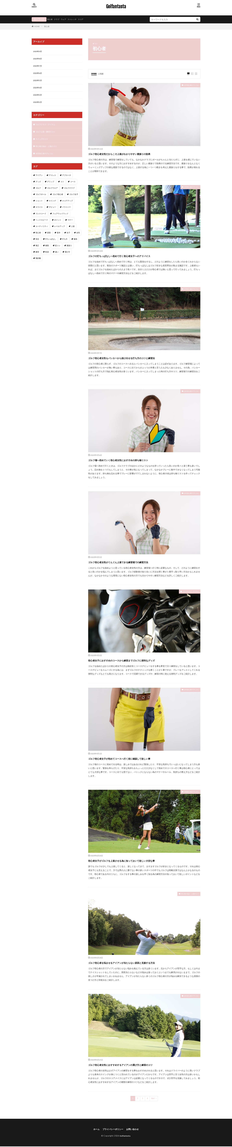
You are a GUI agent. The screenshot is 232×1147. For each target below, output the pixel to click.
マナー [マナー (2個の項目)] (70, 226)
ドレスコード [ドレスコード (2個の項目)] (41, 219)
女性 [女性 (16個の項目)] (78, 238)
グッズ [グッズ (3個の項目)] (38, 187)
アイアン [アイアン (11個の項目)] (39, 181)
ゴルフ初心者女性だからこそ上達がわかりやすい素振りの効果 (139, 153)
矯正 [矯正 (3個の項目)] (37, 251)
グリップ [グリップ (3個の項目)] (50, 187)
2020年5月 (38, 82)
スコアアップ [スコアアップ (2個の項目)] (67, 206)
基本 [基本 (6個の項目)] (58, 238)
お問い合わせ (134, 1129)
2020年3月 (38, 98)
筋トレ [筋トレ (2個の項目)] (57, 251)
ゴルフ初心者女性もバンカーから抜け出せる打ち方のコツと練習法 (142, 358)
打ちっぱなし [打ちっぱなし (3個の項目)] (50, 245)
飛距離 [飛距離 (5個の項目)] (38, 264)
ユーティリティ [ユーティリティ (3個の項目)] (42, 232)
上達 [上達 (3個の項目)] (73, 232)
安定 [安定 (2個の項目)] (37, 245)
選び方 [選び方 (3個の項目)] (67, 257)
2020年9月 (38, 51)
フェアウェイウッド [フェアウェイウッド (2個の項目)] (60, 219)
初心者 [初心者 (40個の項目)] (38, 238)
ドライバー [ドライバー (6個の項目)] (66, 213)
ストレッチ (75, 19)
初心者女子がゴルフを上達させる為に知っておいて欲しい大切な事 (142, 860)
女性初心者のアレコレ (188, 85)
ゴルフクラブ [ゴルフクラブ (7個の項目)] (69, 194)
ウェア (66, 19)
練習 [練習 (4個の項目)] (37, 257)
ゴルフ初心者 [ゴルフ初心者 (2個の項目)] (57, 200)
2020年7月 (38, 67)
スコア (85, 19)
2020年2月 (38, 105)
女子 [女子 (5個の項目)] (68, 238)
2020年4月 (38, 90)
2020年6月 (38, 75)
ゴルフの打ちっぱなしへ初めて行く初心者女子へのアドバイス (139, 256)
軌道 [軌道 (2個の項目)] (47, 257)
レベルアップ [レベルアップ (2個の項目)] (59, 232)
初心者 (50, 19)
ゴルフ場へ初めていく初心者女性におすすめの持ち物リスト (137, 460)
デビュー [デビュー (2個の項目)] (52, 213)
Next (153, 1098)
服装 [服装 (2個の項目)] (75, 245)
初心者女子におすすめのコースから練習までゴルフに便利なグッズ (143, 660)
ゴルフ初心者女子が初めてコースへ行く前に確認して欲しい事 (139, 758)
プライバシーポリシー (112, 1129)
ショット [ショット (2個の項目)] (39, 206)
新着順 (94, 73)
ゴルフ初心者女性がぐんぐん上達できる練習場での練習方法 (137, 562)
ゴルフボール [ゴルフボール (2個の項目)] (41, 200)
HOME (37, 26)
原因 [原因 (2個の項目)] (49, 238)
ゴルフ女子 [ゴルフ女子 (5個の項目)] (73, 200)
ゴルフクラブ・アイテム (187, 592)
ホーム (94, 1129)
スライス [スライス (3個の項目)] (39, 213)
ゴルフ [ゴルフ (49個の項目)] (38, 194)
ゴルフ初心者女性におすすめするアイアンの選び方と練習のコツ (141, 1064)
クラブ (58, 19)
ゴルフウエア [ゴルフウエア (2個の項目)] (52, 194)
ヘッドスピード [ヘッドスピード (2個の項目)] (42, 226)
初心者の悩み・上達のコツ (186, 894)
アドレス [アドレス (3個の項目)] (52, 181)
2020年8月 (38, 59)
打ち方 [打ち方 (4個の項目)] (64, 245)
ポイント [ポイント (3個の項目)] (57, 226)
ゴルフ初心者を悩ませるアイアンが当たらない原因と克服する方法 (143, 962)
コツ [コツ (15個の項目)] (62, 187)
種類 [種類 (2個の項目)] (47, 251)
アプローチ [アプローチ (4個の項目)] (66, 181)
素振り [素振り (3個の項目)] (69, 251)
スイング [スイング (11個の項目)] (52, 206)
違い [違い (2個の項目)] (57, 257)
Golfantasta (116, 6)
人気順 (102, 73)
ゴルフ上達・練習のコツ (47, 136)
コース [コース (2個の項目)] (72, 187)
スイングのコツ (43, 143)
